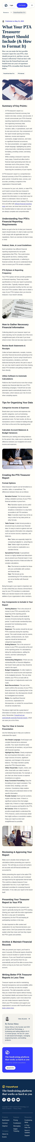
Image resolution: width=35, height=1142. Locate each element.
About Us (5, 1134)
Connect (5, 1123)
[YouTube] (18, 1099)
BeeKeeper (5, 1120)
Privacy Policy (17, 1108)
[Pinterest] (13, 1099)
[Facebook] (4, 1099)
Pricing (15, 1120)
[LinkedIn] (9, 1099)
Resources (6, 12)
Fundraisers (17, 1123)
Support (27, 1135)
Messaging (16, 1126)
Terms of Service (7, 1108)
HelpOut (5, 1126)
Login (11, 5)
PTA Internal (21, 73)
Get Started (22, 5)
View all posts (24, 1019)
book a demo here (8, 1008)
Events (4, 1137)
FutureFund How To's (19, 12)
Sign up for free (10, 1067)
